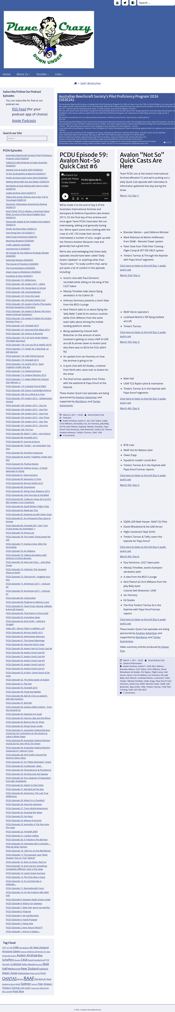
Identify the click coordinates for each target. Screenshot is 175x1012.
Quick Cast (134, 683)
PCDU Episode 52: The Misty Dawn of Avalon (27, 679)
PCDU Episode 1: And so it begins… (23, 931)
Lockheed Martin (145, 678)
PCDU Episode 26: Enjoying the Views (24, 812)
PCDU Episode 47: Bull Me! (19, 702)
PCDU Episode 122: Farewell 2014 (22, 325)
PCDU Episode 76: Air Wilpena (20, 551)
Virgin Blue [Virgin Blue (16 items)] (18, 991)
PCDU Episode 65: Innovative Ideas (23, 617)
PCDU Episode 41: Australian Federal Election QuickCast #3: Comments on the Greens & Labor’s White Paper (28, 733)
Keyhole (82, 426)
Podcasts (67, 417)
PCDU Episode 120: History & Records (24, 333)
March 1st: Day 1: (129, 195)
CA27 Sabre (96, 420)
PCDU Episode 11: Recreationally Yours (25, 888)
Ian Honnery (93, 423)
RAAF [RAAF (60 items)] (29, 978)
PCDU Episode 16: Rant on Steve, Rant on (26, 862)
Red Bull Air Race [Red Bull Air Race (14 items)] (43, 979)
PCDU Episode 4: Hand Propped (21, 919)
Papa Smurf (161, 681)
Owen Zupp (149, 681)
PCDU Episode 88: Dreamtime (20, 487)
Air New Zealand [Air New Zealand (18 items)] (39, 947)
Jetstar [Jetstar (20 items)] (17, 964)
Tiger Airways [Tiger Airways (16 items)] (45, 984)
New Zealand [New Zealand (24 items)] (30, 968)
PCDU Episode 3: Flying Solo (19, 923)
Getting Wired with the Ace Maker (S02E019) (27, 181)
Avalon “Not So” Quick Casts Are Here (142, 160)
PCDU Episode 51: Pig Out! (19, 683)
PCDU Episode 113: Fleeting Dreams (23, 371)
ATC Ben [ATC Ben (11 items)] (46, 952)
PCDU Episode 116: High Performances (25, 356)
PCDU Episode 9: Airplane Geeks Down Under (28, 899)
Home (6, 74)
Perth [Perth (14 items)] (43, 973)
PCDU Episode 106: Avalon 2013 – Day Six (26, 405)
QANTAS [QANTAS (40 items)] (9, 978)
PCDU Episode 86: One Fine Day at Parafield (27, 495)
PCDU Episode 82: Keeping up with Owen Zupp (29, 514)
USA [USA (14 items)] (23, 988)
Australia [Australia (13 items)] (6, 955)
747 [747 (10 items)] (7, 948)
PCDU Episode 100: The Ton (19, 429)
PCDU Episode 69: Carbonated (21, 598)
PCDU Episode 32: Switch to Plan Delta (24, 785)
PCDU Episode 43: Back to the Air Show (25, 722)
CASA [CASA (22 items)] (24, 960)
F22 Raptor (146, 672)
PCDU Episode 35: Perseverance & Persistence (28, 769)
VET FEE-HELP (140, 689)
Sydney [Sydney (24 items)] (26, 984)
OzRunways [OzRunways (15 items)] (24, 973)
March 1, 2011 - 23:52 (133, 660)
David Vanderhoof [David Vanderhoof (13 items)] (36, 960)
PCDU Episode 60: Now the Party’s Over (25, 644)
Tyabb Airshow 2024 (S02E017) (21, 193)
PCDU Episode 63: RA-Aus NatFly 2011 (24, 632)
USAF (94, 432)
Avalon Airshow (70, 420)
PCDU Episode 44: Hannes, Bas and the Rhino (28, 718)
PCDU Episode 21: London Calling (22, 835)
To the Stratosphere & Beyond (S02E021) (26, 173)
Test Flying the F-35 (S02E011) (20, 232)
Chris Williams (66, 423)
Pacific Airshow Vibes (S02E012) (21, 228)
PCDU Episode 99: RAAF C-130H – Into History (28, 433)
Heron (129, 675)
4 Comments (69, 435)
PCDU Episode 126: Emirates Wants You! (25, 300)
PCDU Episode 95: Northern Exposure (24, 452)
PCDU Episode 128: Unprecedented (23, 292)
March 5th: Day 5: (130, 485)
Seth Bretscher (87, 429)
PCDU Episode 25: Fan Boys (19, 816)
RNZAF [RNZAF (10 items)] (17, 984)
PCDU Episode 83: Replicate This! (22, 510)
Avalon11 (82, 420)
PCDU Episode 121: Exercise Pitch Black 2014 (28, 329)
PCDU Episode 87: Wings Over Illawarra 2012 (28, 491)
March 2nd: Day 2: (130, 275)
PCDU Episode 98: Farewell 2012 (22, 437)
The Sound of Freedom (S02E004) (22, 263)
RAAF (142, 683)
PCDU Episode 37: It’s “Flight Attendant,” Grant (28, 762)
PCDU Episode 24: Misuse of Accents (24, 820)
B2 (88, 420)
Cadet (104, 420)
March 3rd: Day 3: (130, 342)
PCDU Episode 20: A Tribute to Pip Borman (27, 839)
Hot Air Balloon (140, 675)
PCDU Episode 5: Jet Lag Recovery (22, 915)
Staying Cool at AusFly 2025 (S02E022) (24, 169)
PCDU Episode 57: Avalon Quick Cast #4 (25, 656)
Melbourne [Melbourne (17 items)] (14, 968)
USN (100, 432)
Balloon (160, 666)
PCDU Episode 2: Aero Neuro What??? (24, 927)
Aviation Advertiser (86, 397)
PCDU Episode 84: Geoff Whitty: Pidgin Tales (27, 506)
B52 (154, 666)
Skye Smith (135, 686)
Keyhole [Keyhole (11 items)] (39, 964)
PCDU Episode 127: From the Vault (23, 296)
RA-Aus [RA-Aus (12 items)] (20, 979)
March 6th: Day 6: (130, 556)
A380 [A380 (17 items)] (16, 947)
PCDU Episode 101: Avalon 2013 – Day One (27, 425)
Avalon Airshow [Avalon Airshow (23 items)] (27, 955)
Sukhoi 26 (99, 429)
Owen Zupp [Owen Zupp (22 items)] (9, 973)
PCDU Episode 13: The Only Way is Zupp (25, 877)
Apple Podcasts (24, 120)
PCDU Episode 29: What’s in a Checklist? (25, 800)
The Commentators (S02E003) (20, 268)
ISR (162, 675)
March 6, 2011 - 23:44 (73, 414)
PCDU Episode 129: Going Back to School (26, 288)
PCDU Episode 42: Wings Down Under (24, 726)
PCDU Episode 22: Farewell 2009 (22, 831)
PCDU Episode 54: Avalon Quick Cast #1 (25, 668)
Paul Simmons (72, 429)
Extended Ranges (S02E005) (19, 260)
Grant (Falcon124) (96, 414)
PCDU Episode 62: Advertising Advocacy (25, 636)
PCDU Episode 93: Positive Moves (22, 463)
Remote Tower (152, 683)
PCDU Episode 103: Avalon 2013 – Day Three (27, 417)
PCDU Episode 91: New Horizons (22, 475)
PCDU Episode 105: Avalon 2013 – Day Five (27, 409)
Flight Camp (157, 672)
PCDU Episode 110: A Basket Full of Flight (26, 386)
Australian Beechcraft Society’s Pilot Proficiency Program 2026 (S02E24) (108, 98)
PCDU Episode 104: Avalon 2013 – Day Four (27, 413)
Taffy (143, 686)
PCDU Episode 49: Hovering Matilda (23, 691)
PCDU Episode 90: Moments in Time (23, 479)
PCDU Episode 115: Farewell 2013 (22, 359)
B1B (149, 666)
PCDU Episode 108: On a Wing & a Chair (25, 394)
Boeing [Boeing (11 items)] (17, 960)
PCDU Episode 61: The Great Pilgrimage (25, 640)
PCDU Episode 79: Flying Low (20, 532)
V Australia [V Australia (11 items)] (35, 988)
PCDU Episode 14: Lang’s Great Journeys (25, 873)
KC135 (62, 426)
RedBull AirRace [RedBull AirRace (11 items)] (8, 984)
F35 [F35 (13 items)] (11, 964)
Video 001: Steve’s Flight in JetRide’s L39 (25, 628)
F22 (85, 423)
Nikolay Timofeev (95, 426)
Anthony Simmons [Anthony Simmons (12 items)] (35, 951)
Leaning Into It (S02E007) (18, 248)
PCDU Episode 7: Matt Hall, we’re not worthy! (28, 907)
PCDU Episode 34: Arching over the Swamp (27, 774)
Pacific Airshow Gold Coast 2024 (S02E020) (26, 177)
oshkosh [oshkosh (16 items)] (43, 968)
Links (58, 74)
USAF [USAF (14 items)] (27, 988)
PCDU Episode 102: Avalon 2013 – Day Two (27, 421)
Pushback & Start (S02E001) (19, 276)
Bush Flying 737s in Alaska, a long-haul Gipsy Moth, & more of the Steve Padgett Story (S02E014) (28, 214)
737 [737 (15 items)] (4, 947)
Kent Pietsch (72, 426)
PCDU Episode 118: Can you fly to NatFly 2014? (29, 344)
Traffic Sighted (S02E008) (18, 244)
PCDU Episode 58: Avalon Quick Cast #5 (25, 652)
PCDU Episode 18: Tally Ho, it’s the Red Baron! (28, 850)
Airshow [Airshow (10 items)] (24, 952)
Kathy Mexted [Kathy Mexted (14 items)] (28, 964)
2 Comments (129, 692)
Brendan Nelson (127, 669)
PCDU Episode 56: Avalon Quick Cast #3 (25, 660)
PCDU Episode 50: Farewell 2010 (22, 687)
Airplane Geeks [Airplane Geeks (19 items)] (11, 951)
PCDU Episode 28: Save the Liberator (24, 804)
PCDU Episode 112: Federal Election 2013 (26, 375)
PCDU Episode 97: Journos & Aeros (23, 441)
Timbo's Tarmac (84, 432)
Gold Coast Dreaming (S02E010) (21, 236)
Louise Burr (159, 678)
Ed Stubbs (78, 423)
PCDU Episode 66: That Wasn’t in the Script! (27, 613)
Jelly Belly (104, 423)
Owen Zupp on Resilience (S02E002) (23, 271)
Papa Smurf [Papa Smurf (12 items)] (35, 973)
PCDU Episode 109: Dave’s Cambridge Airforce (28, 390)
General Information (132, 663)
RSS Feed (19, 109)
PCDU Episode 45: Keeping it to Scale (24, 714)
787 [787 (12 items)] (11, 947)
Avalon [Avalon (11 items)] (13, 956)
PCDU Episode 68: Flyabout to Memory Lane (27, 602)
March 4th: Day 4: (130, 408)
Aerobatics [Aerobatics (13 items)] (24, 947)
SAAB (162, 683)
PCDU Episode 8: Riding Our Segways (24, 903)
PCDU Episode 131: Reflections (21, 280)
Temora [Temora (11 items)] (34, 984)
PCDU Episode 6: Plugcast (18, 911)
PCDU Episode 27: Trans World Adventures (27, 808)
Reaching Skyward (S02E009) (20, 240)
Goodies (41, 74)
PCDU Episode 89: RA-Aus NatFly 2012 (24, 483)
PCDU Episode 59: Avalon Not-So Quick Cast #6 (29, 648)
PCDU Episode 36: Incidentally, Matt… (24, 766)
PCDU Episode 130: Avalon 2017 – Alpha (25, 284)
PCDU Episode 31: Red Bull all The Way (25, 789)
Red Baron (81, 401)
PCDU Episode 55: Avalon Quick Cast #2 (25, 664)
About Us (22, 74)
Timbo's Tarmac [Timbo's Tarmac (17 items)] (11, 988)
